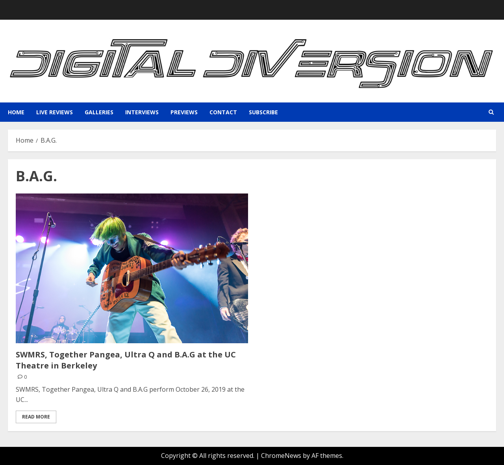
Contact (223, 112)
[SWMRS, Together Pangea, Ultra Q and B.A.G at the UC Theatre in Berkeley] (132, 268)
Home (16, 112)
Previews (184, 112)
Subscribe (263, 112)
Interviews (142, 112)
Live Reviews (54, 112)
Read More (36, 416)
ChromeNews (281, 455)
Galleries (99, 112)
